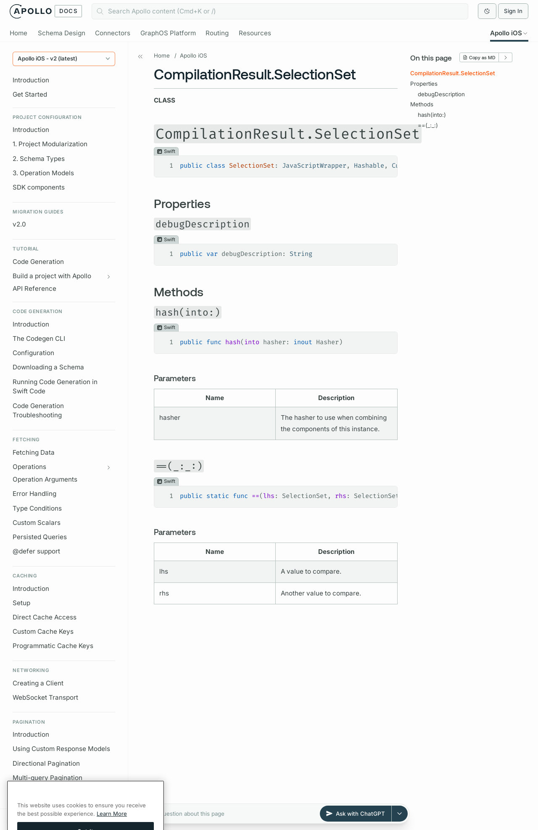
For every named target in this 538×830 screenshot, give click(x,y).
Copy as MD (479, 58)
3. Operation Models (43, 173)
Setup (21, 603)
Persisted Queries (40, 537)
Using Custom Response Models (61, 749)
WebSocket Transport (45, 697)
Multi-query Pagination (47, 778)
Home (162, 55)
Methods (421, 104)
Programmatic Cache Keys (53, 646)
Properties (424, 83)
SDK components (39, 187)
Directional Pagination (46, 763)
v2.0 (19, 225)
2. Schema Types (39, 159)
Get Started (30, 94)
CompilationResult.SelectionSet (452, 73)
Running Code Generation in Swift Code (55, 386)
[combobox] (280, 11)
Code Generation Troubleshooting (38, 410)
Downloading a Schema (48, 368)
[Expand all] (116, 817)
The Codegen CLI (39, 339)
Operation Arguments (45, 480)
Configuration (33, 353)
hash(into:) (432, 115)
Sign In (513, 11)
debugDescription (441, 94)
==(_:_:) (428, 125)
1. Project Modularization (50, 144)
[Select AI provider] (400, 814)
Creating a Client (38, 683)
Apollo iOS (193, 55)
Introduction (31, 80)
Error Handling (34, 494)
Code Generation (38, 262)
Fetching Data (34, 452)
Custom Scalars (37, 523)
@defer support (36, 551)
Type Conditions (37, 508)
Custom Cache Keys (43, 631)
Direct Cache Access (44, 617)
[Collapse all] (107, 817)
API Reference (34, 289)
